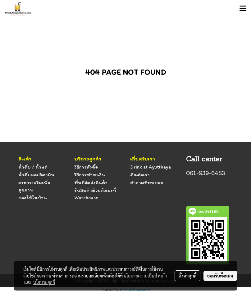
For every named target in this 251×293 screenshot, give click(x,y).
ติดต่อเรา (140, 175)
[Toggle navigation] (243, 9)
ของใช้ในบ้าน (32, 198)
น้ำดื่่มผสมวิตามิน (36, 175)
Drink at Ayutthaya (150, 167)
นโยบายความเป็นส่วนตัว (145, 275)
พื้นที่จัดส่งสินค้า (90, 182)
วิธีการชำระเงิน (89, 175)
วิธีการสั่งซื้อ (86, 167)
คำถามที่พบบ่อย (146, 182)
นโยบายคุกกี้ (44, 282)
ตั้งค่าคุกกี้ (187, 275)
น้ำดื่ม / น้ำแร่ (32, 167)
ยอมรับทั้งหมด (220, 275)
